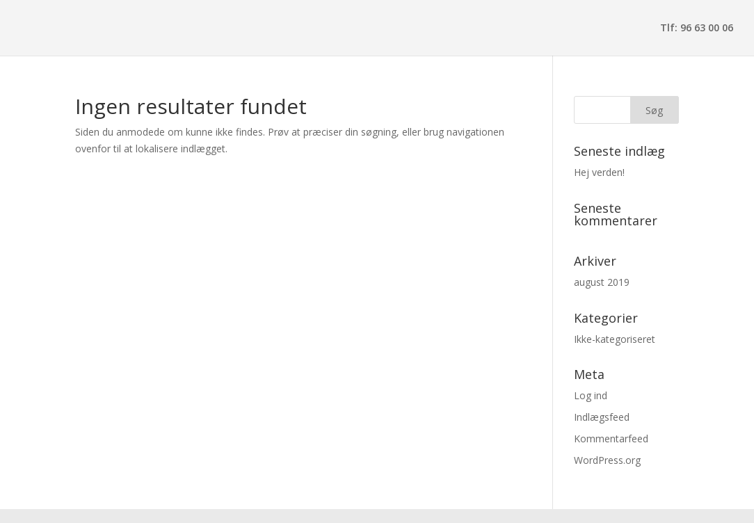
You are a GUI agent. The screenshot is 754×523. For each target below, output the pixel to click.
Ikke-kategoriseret (614, 339)
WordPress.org (607, 460)
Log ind (590, 395)
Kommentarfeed (611, 438)
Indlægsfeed (601, 417)
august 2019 (601, 282)
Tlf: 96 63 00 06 (696, 28)
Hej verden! (599, 172)
